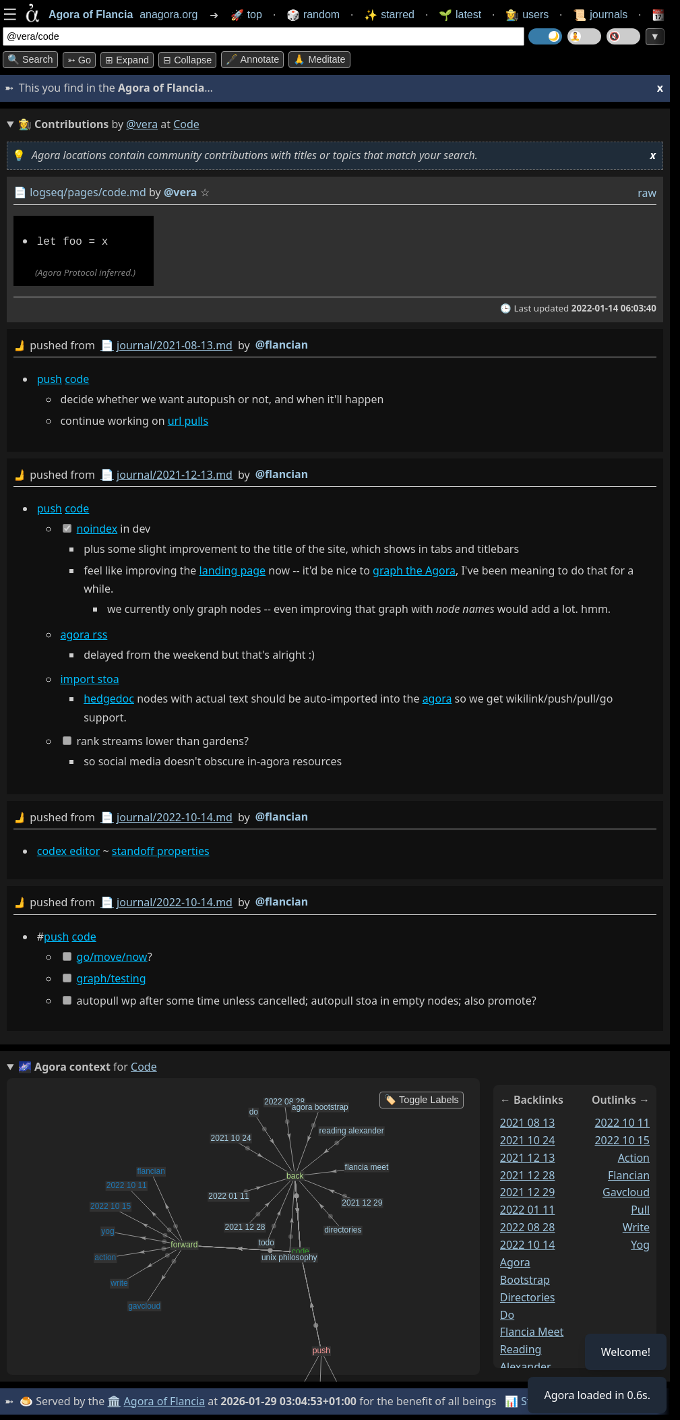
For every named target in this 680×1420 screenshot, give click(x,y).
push (49, 377)
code (77, 377)
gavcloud (626, 1190)
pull (640, 1208)
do (507, 1312)
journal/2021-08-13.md (175, 343)
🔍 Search (30, 59)
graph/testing (111, 977)
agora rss (83, 633)
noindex (97, 527)
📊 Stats (525, 1399)
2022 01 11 (527, 1208)
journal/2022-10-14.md (175, 815)
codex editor (68, 849)
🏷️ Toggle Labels (421, 1098)
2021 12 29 (527, 1190)
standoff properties (161, 849)
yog (640, 1243)
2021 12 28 (527, 1173)
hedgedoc (109, 697)
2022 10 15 (622, 1138)
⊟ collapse (187, 60)
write (636, 1225)
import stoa (89, 677)
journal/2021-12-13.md (175, 473)
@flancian (281, 343)
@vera (142, 124)
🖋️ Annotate (252, 59)
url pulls (188, 420)
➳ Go (79, 60)
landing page (232, 569)
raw (647, 192)
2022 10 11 (622, 1120)
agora (437, 697)
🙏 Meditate (319, 59)
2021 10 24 (527, 1138)
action (634, 1155)
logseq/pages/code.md (88, 192)
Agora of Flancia (165, 1399)
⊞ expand (127, 60)
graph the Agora (414, 569)
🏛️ (114, 1399)
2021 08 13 (527, 1120)
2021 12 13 (527, 1155)
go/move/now (112, 954)
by (334, 344)
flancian (629, 1173)
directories (527, 1295)
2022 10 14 (527, 1243)
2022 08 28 (527, 1225)
